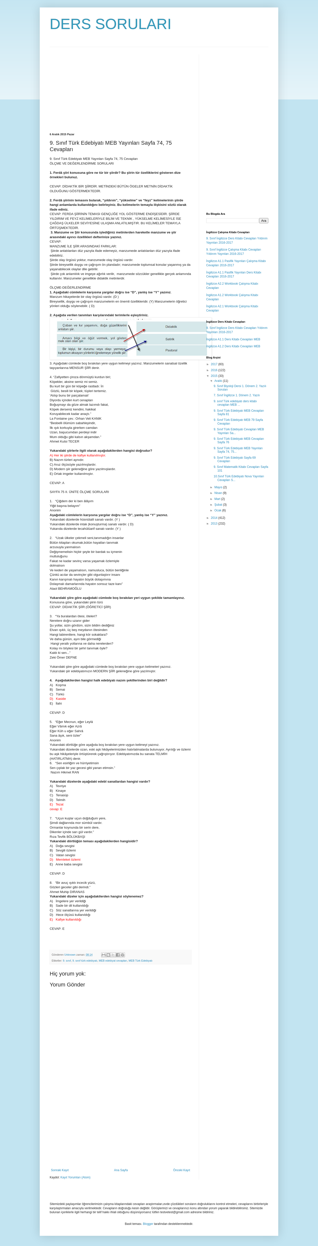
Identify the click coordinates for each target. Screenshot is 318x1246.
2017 (214, 364)
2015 (214, 376)
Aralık (218, 381)
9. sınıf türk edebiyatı (84, 960)
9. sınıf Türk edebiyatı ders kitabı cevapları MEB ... (235, 403)
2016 (214, 370)
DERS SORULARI (110, 24)
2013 (214, 523)
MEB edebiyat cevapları (113, 960)
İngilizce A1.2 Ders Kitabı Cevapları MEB (233, 346)
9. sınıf (67, 960)
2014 (214, 518)
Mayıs (218, 487)
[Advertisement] (91, 89)
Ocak (218, 510)
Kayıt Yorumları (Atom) (75, 1177)
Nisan (218, 493)
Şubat (218, 504)
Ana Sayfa (121, 1170)
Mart (217, 499)
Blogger (148, 1224)
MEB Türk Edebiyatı (141, 960)
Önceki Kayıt (181, 1170)
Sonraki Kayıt (60, 1170)
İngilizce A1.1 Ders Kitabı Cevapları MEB (233, 339)
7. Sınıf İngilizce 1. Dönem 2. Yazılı (237, 395)
